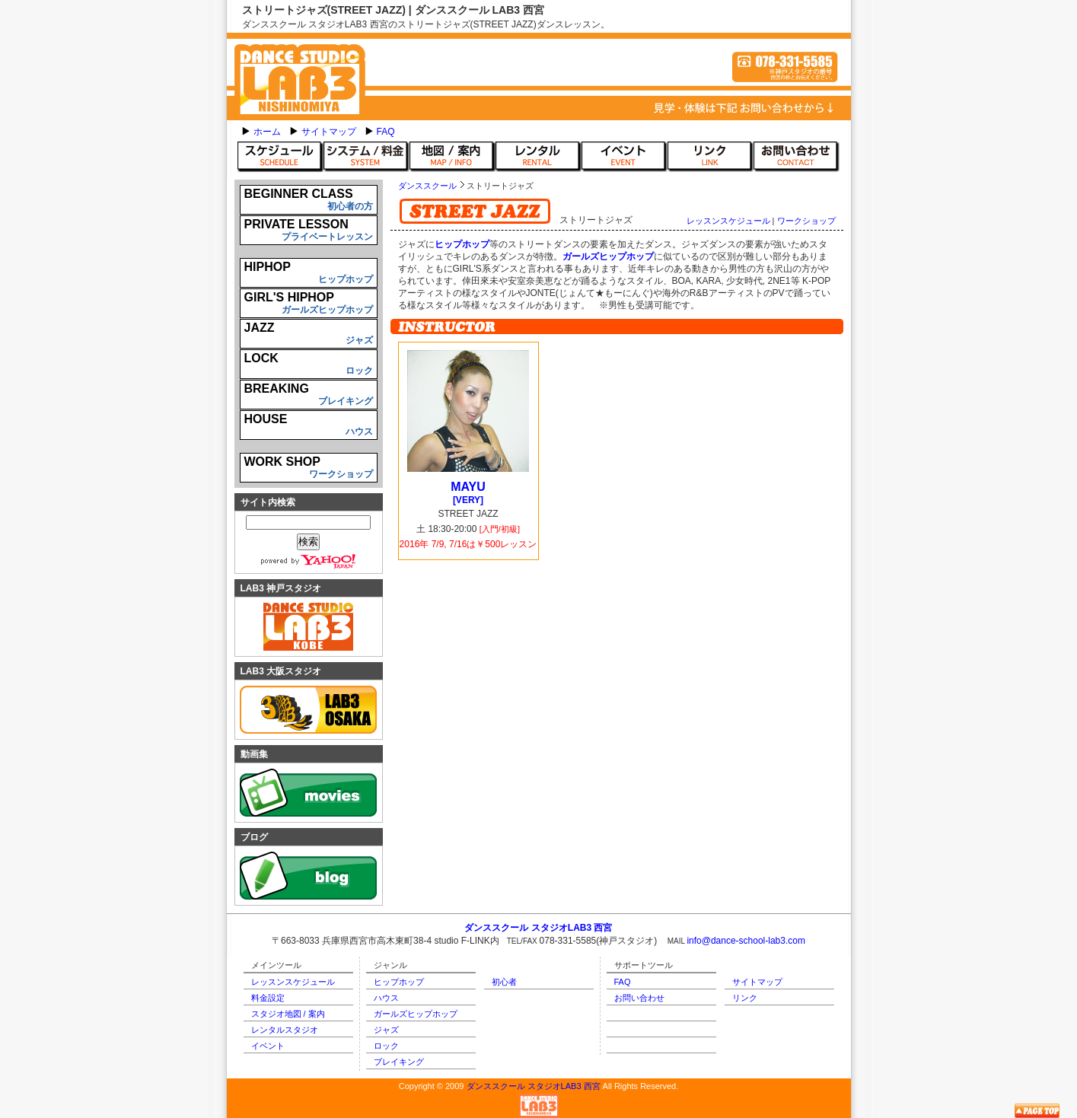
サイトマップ (328, 131)
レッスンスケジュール (728, 220)
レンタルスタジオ (284, 1029)
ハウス (386, 997)
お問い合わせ (639, 997)
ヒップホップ (399, 981)
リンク (744, 997)
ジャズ (386, 1029)
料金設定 (268, 997)
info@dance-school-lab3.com (746, 940)
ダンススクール (427, 185)
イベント (268, 1045)
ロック (386, 1045)
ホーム (267, 131)
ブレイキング (399, 1061)
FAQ (386, 131)
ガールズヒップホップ (415, 1013)
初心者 (504, 981)
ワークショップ (806, 220)
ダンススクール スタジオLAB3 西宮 (534, 1086)
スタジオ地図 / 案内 (288, 1013)
